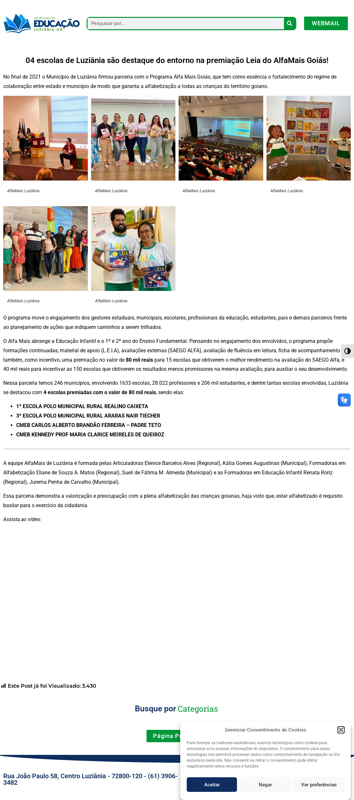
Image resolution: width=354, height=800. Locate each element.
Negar (265, 790)
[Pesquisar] (289, 23)
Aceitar (212, 790)
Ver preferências (319, 790)
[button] (341, 735)
